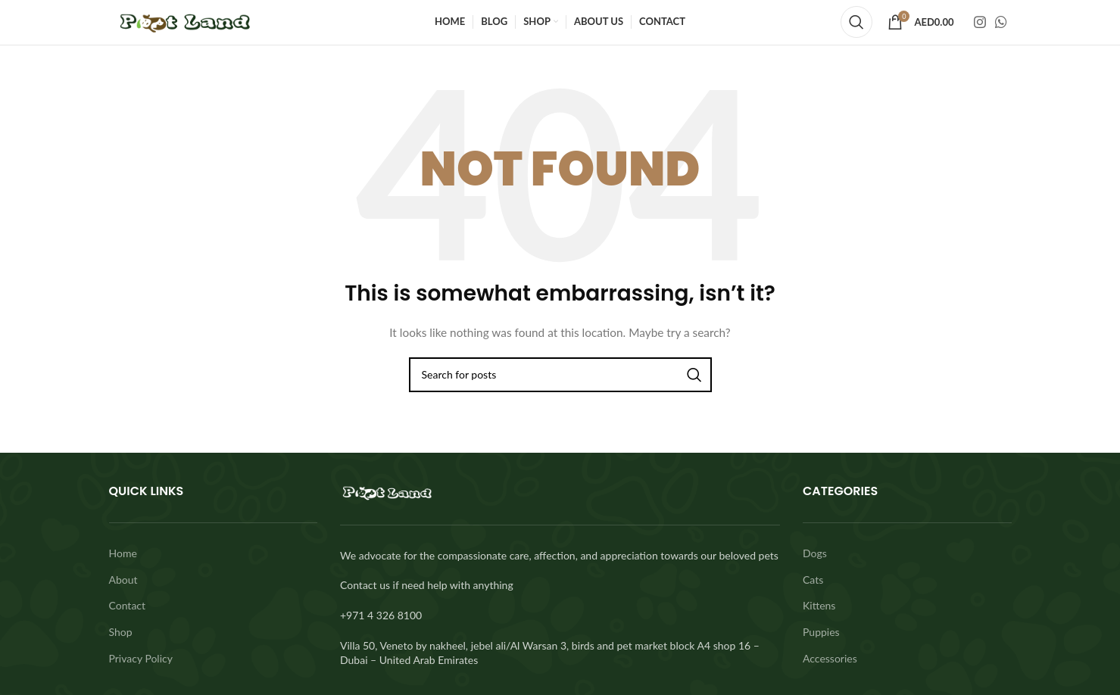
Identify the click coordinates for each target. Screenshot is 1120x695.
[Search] (856, 21)
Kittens (819, 603)
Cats (813, 576)
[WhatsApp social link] (1001, 21)
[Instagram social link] (980, 21)
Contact (127, 603)
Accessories (830, 655)
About (123, 576)
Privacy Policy (141, 655)
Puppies (821, 628)
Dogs (815, 550)
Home (123, 550)
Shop (121, 628)
